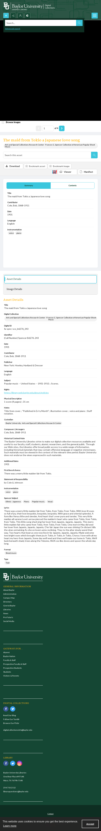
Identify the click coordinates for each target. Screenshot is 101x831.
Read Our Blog (9, 715)
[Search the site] (40, 23)
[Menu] (95, 16)
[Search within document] (94, 155)
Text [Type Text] (7, 563)
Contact (50, 814)
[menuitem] (50, 813)
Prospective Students (12, 668)
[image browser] (12, 122)
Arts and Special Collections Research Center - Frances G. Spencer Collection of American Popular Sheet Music (50, 146)
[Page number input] (48, 128)
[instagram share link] (19, 763)
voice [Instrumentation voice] (11, 233)
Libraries (7, 609)
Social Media (8, 621)
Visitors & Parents (11, 676)
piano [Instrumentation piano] (18, 233)
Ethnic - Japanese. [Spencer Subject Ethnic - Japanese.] (13, 501)
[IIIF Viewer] (67, 172)
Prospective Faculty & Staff (14, 664)
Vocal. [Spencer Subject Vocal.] (50, 501)
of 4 (56, 128)
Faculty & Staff (9, 660)
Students (7, 672)
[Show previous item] (38, 128)
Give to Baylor (9, 605)
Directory (7, 601)
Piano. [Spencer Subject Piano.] (26, 501)
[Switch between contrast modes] (27, 15)
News (5, 613)
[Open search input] (6, 15)
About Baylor (8, 590)
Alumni (6, 652)
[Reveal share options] (13, 15)
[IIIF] (54, 172)
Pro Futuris (8, 617)
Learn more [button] (9, 826)
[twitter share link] (12, 709)
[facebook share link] (5, 709)
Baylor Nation (9, 656)
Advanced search (12, 28)
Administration (9, 594)
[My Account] (20, 15)
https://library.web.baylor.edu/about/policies (26, 392)
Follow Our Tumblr (11, 719)
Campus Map (8, 598)
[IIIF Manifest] (87, 172)
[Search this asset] (47, 155)
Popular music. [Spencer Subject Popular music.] (38, 501)
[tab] (28, 185)
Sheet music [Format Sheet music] (11, 553)
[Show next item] (62, 128)
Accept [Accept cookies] (90, 824)
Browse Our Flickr (11, 723)
